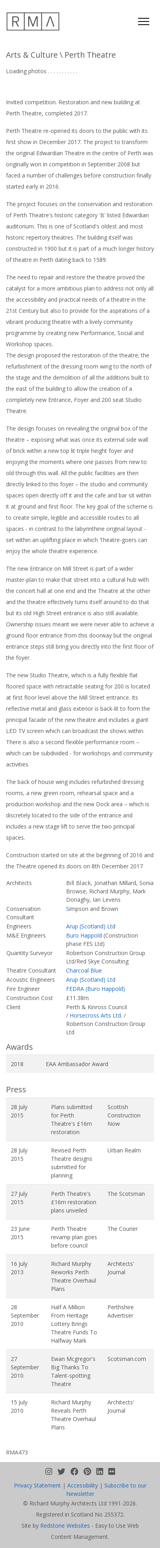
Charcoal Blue (84, 970)
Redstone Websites (65, 1525)
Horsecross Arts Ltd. (96, 1015)
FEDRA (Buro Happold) (95, 988)
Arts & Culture (32, 54)
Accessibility (82, 1485)
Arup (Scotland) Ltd (90, 926)
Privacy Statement (37, 1485)
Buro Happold (84, 935)
